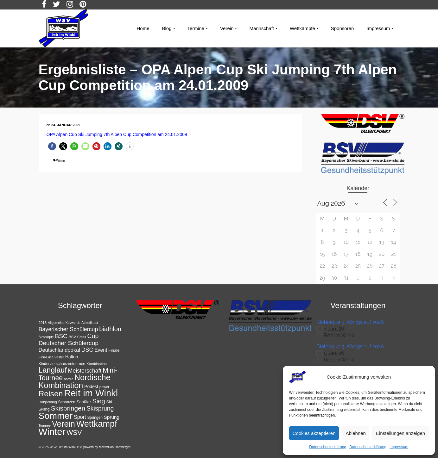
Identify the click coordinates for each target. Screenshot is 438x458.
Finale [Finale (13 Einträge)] (113, 350)
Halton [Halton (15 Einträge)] (71, 356)
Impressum (399, 447)
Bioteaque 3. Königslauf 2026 (350, 322)
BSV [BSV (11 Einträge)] (72, 337)
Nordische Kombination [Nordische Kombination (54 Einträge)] (75, 381)
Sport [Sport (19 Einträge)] (80, 417)
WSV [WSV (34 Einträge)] (74, 432)
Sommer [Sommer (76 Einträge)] (56, 416)
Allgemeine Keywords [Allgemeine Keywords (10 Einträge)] (64, 323)
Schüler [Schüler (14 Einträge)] (83, 401)
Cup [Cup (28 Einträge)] (93, 335)
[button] (52, 146)
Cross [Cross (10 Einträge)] (81, 337)
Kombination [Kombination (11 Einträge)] (96, 364)
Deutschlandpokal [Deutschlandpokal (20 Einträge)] (59, 350)
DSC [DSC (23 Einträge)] (87, 350)
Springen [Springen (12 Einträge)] (95, 417)
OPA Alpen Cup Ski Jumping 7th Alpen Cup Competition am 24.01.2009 (117, 134)
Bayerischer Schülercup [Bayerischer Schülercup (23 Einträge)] (68, 329)
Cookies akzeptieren (314, 433)
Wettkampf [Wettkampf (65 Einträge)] (96, 424)
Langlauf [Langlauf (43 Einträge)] (53, 370)
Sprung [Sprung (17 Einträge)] (111, 417)
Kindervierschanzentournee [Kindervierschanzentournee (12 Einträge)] (62, 364)
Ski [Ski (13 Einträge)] (109, 401)
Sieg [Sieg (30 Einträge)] (98, 401)
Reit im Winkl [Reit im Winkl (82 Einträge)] (91, 393)
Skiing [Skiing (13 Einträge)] (44, 409)
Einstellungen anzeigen (400, 433)
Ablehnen (355, 433)
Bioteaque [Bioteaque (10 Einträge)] (46, 337)
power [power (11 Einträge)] (104, 387)
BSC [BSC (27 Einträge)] (61, 336)
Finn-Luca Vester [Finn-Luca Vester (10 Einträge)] (51, 357)
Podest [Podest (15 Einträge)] (91, 386)
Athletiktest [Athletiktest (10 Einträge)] (89, 323)
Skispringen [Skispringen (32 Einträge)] (68, 408)
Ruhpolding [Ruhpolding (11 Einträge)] (48, 402)
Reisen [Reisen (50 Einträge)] (51, 393)
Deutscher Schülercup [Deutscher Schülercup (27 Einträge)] (68, 343)
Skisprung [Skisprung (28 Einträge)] (100, 408)
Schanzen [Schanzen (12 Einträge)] (66, 402)
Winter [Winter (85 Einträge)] (52, 431)
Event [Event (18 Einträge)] (100, 350)
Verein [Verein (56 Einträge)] (63, 423)
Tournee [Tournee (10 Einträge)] (45, 425)
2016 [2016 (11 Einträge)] (43, 323)
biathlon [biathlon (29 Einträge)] (110, 328)
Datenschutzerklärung (327, 447)
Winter (60, 160)
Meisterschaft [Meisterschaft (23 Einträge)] (85, 371)
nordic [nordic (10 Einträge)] (68, 379)
